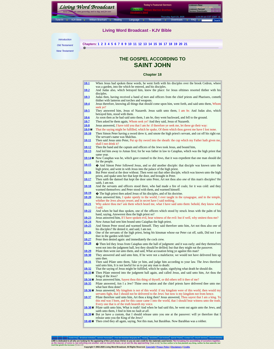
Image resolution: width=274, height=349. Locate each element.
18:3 (87, 97)
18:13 (87, 151)
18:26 (87, 232)
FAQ (193, 19)
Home (55, 338)
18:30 (87, 255)
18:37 (87, 297)
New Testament (65, 50)
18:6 (87, 117)
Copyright (150, 347)
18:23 (87, 217)
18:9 (87, 129)
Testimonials (155, 19)
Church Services (201, 338)
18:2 (87, 90)
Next (65, 338)
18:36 (87, 290)
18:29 (87, 251)
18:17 (87, 179)
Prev (60, 338)
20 (180, 44)
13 (145, 44)
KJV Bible (76, 19)
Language (133, 19)
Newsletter (153, 338)
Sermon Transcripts (104, 338)
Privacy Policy (163, 347)
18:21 (87, 204)
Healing (117, 19)
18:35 (87, 283)
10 (129, 44)
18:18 (87, 186)
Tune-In (59, 19)
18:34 (87, 279)
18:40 (87, 321)
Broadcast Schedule (87, 338)
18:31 (87, 261)
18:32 (87, 268)
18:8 (87, 125)
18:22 (87, 210)
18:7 (87, 121)
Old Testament (65, 45)
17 (165, 44)
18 (170, 44)
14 (150, 44)
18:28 (87, 243)
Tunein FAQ (73, 338)
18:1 (87, 83)
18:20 (87, 197)
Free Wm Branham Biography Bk (127, 338)
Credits (186, 347)
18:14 (87, 158)
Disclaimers (176, 347)
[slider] (84, 48)
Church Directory (215, 338)
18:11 (87, 140)
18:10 (87, 133)
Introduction (65, 39)
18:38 (87, 307)
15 (155, 44)
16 (160, 44)
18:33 (87, 272)
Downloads (176, 19)
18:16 (87, 172)
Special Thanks (176, 338)
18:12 (87, 147)
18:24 (87, 221)
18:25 (87, 225)
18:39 (87, 314)
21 (185, 44)
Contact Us (188, 338)
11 (135, 44)
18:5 (87, 110)
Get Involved (164, 338)
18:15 (87, 164)
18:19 (87, 193)
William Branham (98, 19)
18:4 (87, 103)
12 (140, 44)
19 (175, 44)
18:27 (87, 239)
